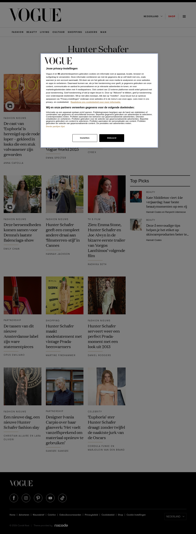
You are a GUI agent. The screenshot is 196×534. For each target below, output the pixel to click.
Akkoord (111, 138)
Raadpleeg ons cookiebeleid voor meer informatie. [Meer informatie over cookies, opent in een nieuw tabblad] (96, 102)
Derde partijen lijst (55, 126)
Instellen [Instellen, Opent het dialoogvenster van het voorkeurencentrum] (84, 138)
